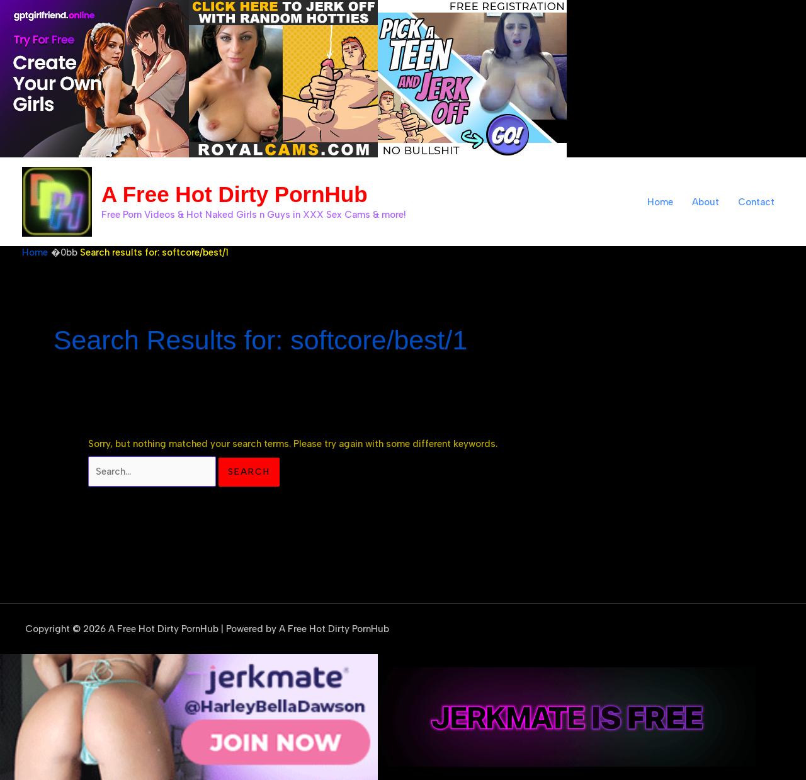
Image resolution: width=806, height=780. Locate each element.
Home (660, 202)
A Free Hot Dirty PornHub (234, 194)
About (705, 202)
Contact (756, 202)
